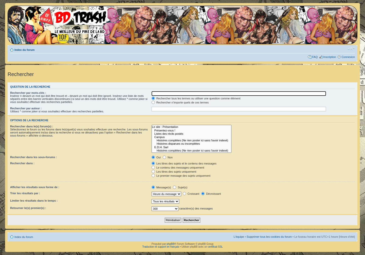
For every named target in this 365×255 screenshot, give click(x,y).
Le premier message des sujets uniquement (181, 175)
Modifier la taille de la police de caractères (351, 49)
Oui (156, 157)
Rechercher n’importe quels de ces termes (180, 102)
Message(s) (162, 187)
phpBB (170, 244)
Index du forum (24, 49)
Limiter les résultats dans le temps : (34, 200)
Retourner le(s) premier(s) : (28, 207)
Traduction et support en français (160, 246)
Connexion (348, 56)
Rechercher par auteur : (26, 108)
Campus (191, 137)
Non (168, 157)
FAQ (315, 56)
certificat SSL (215, 246)
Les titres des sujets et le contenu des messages (184, 163)
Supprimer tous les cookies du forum (269, 236)
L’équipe (239, 236)
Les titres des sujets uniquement (174, 171)
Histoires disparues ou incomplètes (191, 143)
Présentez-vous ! (191, 130)
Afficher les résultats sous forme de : (34, 187)
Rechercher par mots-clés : (28, 92)
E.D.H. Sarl (191, 147)
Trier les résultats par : (25, 193)
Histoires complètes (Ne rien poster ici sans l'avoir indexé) (191, 140)
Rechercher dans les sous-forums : (33, 157)
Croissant (191, 193)
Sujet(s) (180, 187)
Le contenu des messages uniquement (178, 167)
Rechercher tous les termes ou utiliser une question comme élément (196, 98)
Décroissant (211, 193)
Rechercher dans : (22, 163)
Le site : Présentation (191, 127)
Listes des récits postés (191, 134)
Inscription (329, 56)
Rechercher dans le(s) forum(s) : (31, 126)
